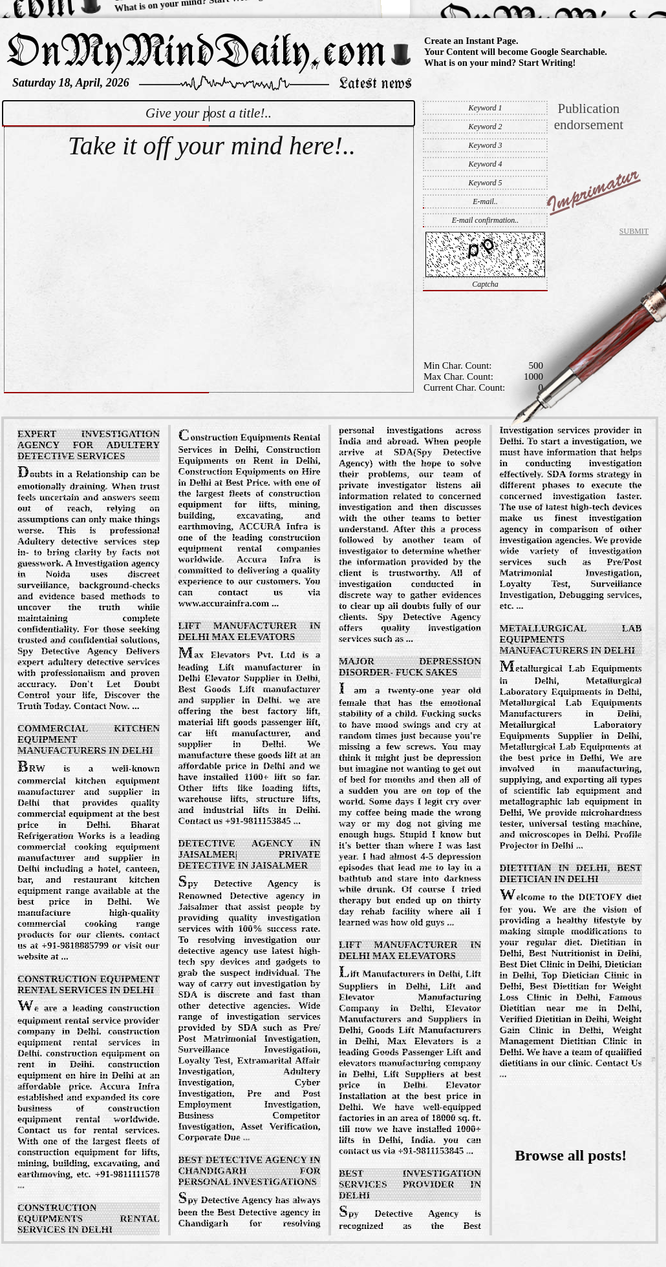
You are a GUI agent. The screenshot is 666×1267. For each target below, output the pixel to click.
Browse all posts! (571, 1155)
